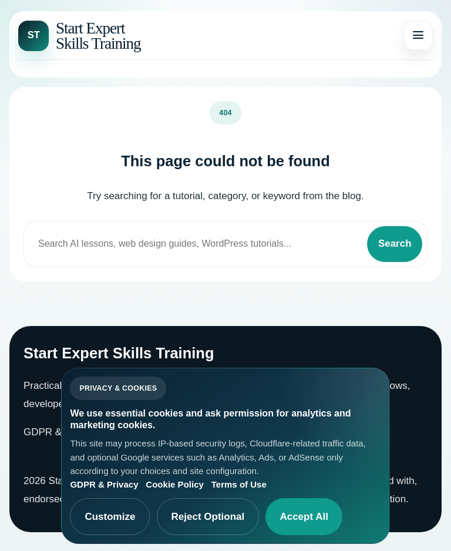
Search (395, 243)
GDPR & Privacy (60, 432)
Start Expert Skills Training (98, 35)
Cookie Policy (175, 484)
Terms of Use (239, 484)
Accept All (304, 516)
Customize (110, 516)
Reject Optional (208, 516)
